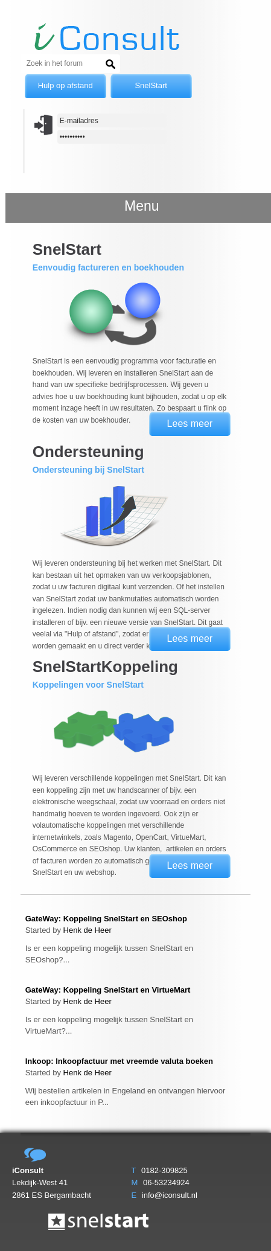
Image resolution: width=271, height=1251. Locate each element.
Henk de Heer (87, 930)
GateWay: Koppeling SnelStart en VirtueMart (108, 989)
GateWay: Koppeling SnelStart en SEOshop (106, 918)
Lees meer (190, 423)
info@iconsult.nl (169, 1195)
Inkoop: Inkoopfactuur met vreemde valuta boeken (119, 1061)
